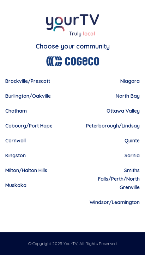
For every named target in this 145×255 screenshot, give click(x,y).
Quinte (132, 140)
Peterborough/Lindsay (113, 126)
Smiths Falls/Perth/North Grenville (119, 179)
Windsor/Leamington (115, 202)
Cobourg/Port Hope (29, 126)
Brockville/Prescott (27, 81)
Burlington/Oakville (28, 96)
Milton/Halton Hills (26, 170)
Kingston (15, 155)
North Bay (128, 96)
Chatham (16, 111)
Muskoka (15, 185)
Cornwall (15, 140)
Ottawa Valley (123, 111)
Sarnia (132, 155)
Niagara (130, 81)
